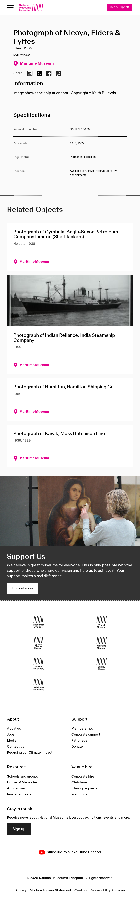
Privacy (21, 890)
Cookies (80, 890)
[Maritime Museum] (101, 643)
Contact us (15, 747)
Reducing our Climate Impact (29, 752)
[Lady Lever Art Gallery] (38, 684)
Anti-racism (16, 788)
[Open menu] (10, 7)
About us (14, 729)
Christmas (79, 782)
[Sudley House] (101, 663)
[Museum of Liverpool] (38, 622)
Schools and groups (22, 777)
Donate (77, 747)
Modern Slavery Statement (50, 890)
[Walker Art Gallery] (38, 663)
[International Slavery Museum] (38, 643)
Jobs (10, 735)
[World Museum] (101, 622)
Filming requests (84, 788)
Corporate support (85, 735)
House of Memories (22, 782)
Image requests (19, 794)
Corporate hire (82, 777)
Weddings (79, 794)
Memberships (82, 729)
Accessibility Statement (109, 890)
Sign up (19, 829)
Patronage (79, 741)
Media (11, 741)
